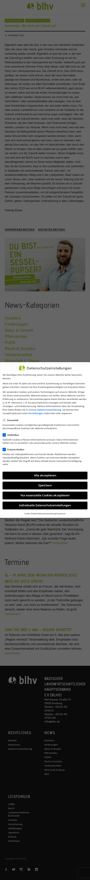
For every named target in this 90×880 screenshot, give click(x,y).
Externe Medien (14, 449)
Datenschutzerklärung (49, 410)
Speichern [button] (45, 485)
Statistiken (12, 435)
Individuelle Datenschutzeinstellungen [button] (45, 505)
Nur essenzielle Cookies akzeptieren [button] (45, 495)
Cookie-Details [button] (30, 513)
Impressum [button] (61, 513)
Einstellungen (35, 413)
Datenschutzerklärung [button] (47, 513)
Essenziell (11, 420)
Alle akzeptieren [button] (45, 475)
